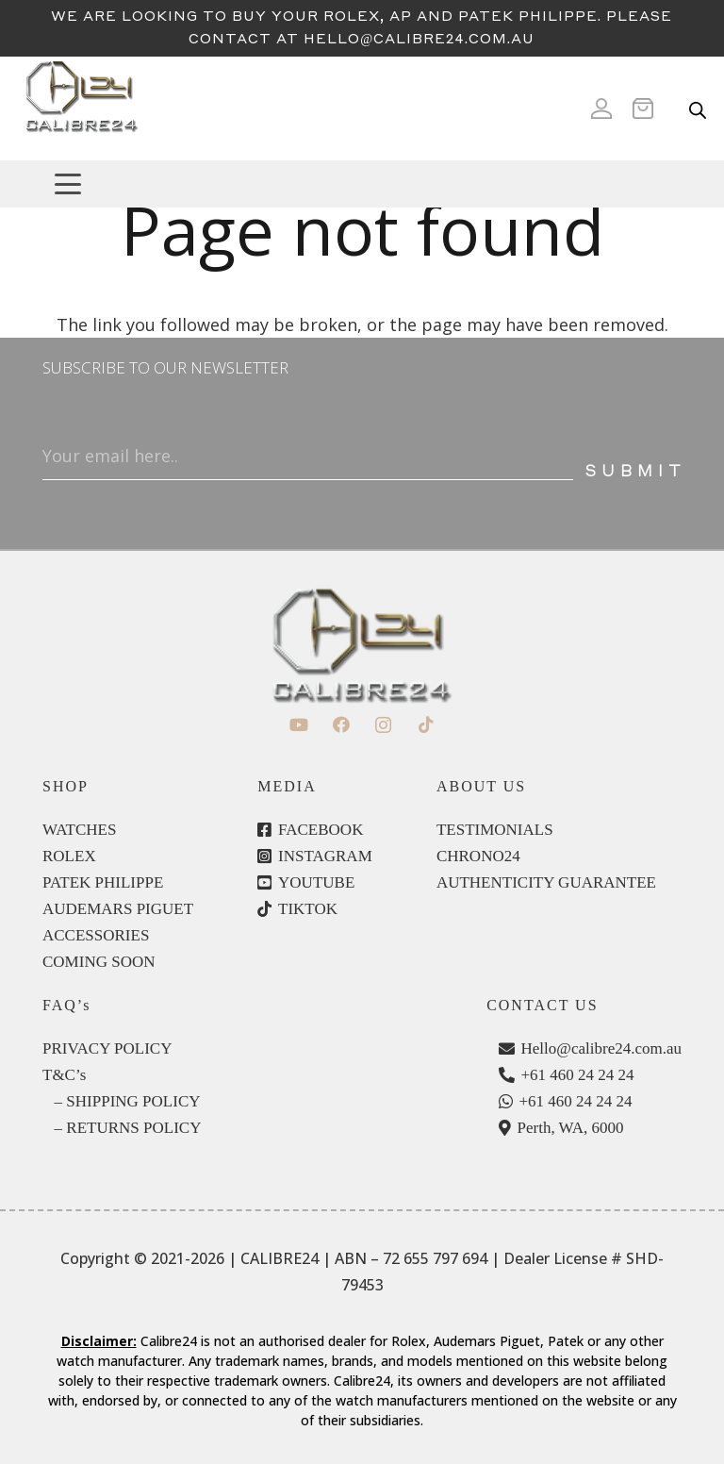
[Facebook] (341, 725)
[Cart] (649, 108)
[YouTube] (298, 725)
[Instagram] (383, 725)
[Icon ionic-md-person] (601, 108)
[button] (380, 184)
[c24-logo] (80, 108)
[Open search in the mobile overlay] (697, 108)
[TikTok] (425, 725)
